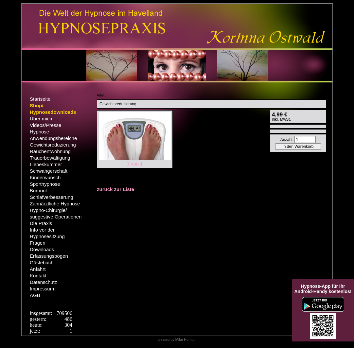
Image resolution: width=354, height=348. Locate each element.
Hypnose (39, 131)
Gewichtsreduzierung (53, 145)
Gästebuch (42, 262)
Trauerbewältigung (50, 158)
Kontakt (38, 275)
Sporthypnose (45, 184)
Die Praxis (41, 223)
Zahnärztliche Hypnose (55, 203)
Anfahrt (37, 269)
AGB (35, 295)
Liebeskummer (46, 164)
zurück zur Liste (115, 189)
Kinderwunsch (45, 177)
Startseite (40, 99)
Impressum (42, 288)
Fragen (37, 243)
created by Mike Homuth (176, 339)
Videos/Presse (45, 125)
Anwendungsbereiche (53, 138)
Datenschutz (43, 282)
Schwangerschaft (48, 171)
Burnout (38, 190)
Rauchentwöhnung (50, 151)
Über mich (41, 118)
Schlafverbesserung (51, 197)
